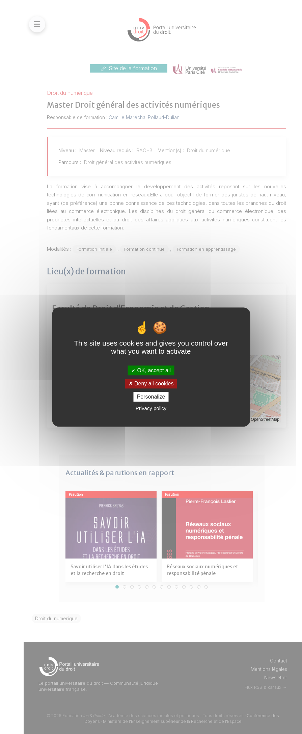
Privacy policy (151, 408)
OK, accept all (151, 370)
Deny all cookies (151, 383)
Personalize (151, 397)
